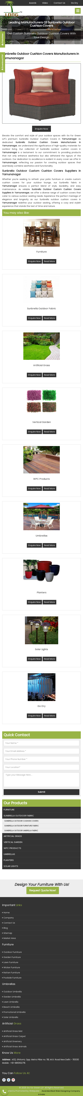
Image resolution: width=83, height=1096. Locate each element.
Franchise (2, 39)
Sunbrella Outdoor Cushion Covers (21, 821)
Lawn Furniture (10, 962)
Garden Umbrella (11, 996)
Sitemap (7, 933)
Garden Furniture (11, 957)
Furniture (9, 809)
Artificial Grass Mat (12, 1031)
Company (8, 917)
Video (45, 2)
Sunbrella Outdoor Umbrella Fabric (21, 830)
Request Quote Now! (42, 890)
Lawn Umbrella (10, 1001)
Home (6, 912)
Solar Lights (11, 866)
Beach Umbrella (11, 1007)
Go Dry (74, 2)
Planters (9, 860)
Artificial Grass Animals (14, 1046)
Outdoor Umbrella (12, 991)
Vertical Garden (13, 842)
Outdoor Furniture (12, 952)
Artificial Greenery (12, 1041)
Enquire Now (34, 261)
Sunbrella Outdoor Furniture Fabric (21, 825)
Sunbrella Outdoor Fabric (19, 815)
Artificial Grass (13, 836)
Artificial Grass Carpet (14, 1036)
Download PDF (2, 62)
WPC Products (12, 848)
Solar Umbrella (10, 1017)
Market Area (9, 938)
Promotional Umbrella (14, 1012)
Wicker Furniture (11, 967)
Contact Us (59, 2)
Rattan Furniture (11, 972)
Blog (5, 927)
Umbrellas (9, 854)
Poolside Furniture (11, 977)
